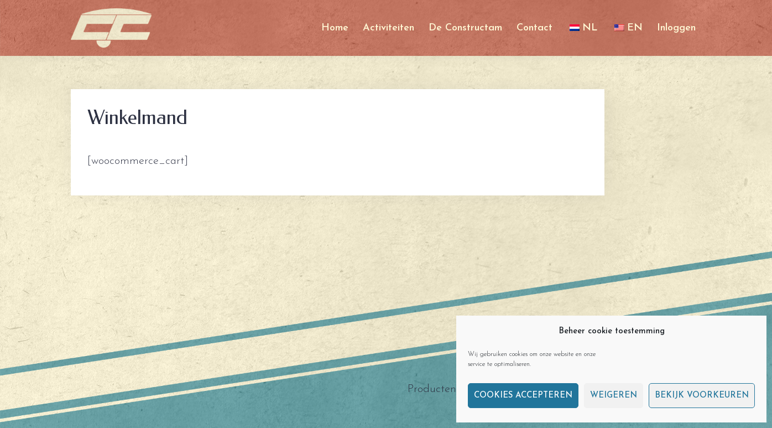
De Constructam (465, 28)
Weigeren (613, 395)
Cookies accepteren (523, 395)
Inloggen (676, 28)
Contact (534, 28)
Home (334, 28)
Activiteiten (388, 28)
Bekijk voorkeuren (702, 395)
